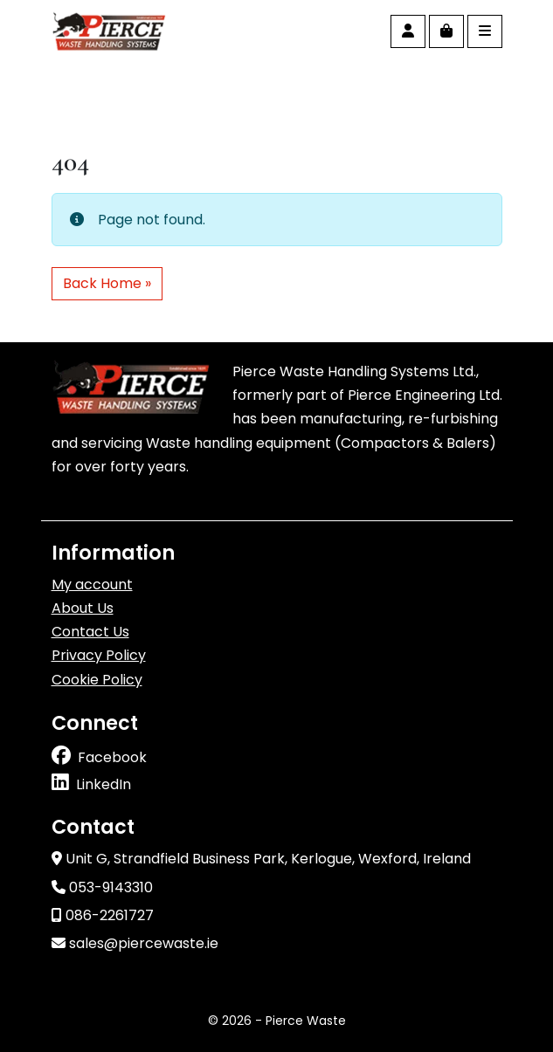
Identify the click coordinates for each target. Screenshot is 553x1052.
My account (92, 584)
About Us (83, 608)
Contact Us (90, 632)
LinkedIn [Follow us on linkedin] (103, 784)
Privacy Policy (99, 655)
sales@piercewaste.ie (135, 943)
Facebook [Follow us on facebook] (112, 757)
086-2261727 (103, 915)
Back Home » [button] (107, 283)
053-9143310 (102, 887)
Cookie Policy (97, 680)
